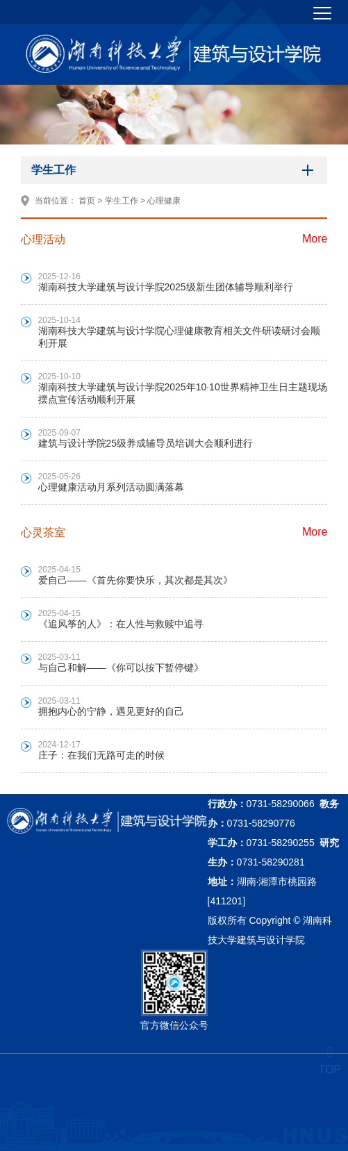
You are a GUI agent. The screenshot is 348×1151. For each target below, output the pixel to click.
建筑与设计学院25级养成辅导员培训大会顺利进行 (146, 443)
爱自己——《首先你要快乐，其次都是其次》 (135, 580)
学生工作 (121, 201)
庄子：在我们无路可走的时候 (101, 755)
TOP (329, 1061)
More (314, 239)
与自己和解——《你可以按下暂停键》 (121, 667)
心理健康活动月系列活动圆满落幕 (111, 486)
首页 (86, 201)
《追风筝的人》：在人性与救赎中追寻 (121, 623)
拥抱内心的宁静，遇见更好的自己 (111, 711)
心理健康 (164, 201)
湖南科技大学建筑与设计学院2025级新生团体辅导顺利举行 (165, 286)
